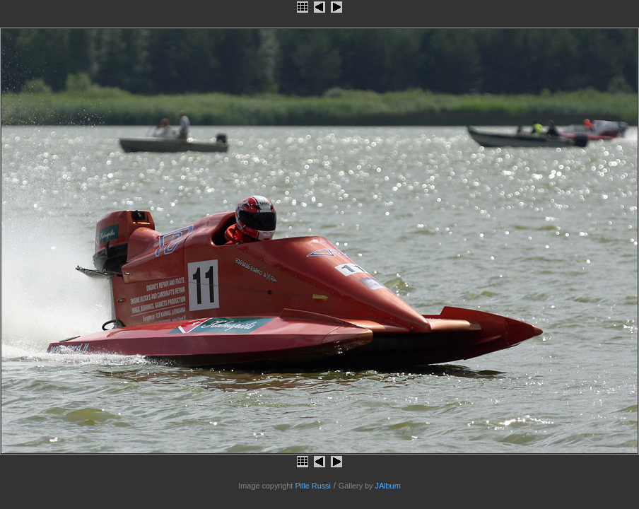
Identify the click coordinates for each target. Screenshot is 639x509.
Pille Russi (313, 485)
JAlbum (388, 485)
